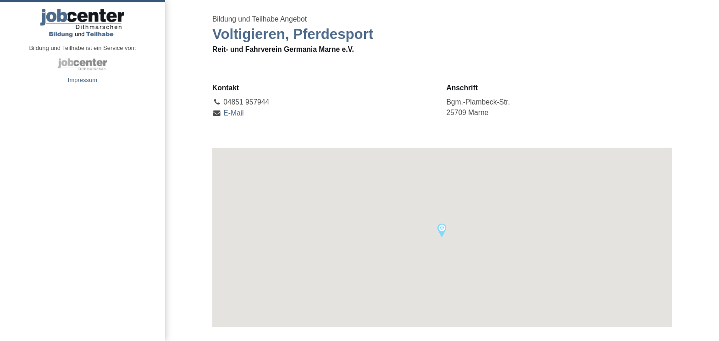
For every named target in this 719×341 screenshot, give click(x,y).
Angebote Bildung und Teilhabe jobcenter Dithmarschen (82, 23)
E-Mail (233, 113)
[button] (441, 230)
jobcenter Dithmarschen (82, 64)
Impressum (82, 80)
